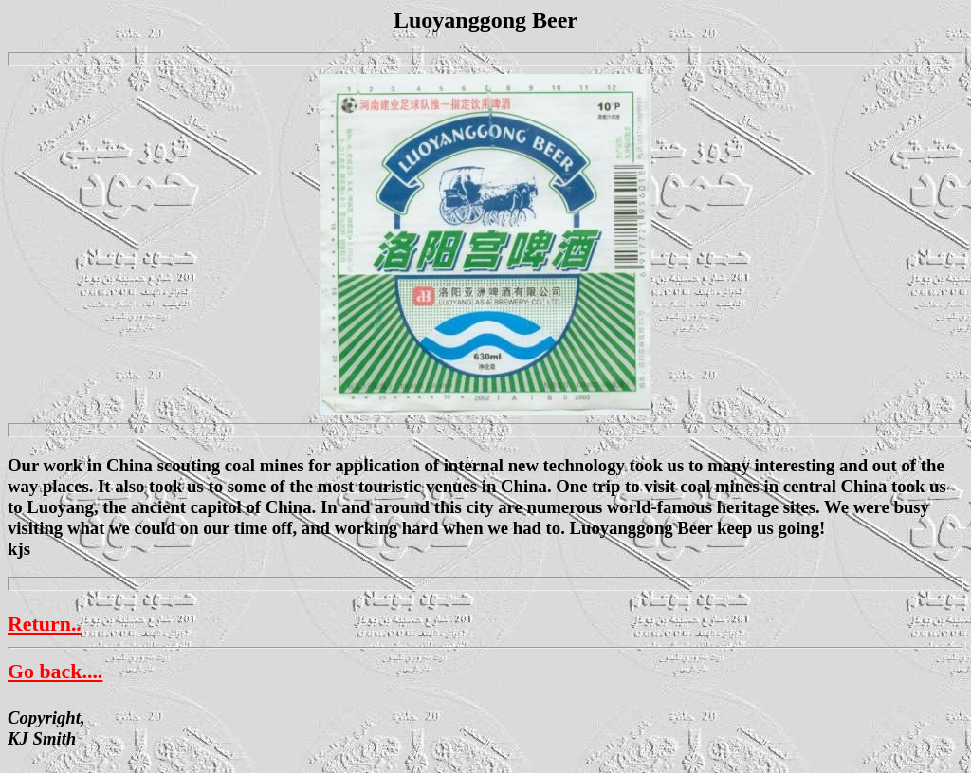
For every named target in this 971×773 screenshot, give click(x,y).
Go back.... (55, 671)
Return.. (45, 623)
